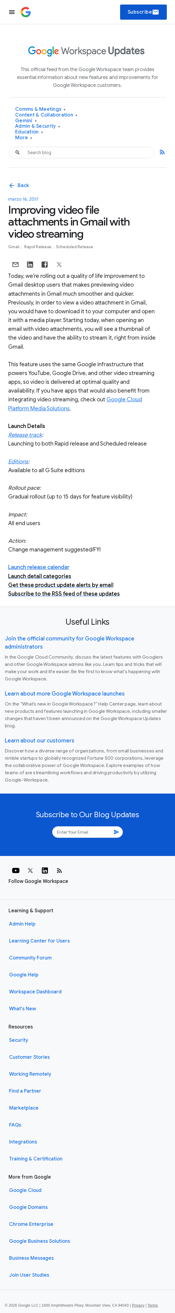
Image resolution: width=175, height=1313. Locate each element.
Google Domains (28, 1207)
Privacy (138, 1305)
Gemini (26, 121)
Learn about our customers (39, 740)
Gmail (14, 246)
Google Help (24, 975)
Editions (18, 461)
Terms (152, 1305)
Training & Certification (35, 1159)
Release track (25, 435)
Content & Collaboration (46, 115)
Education (29, 132)
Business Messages (31, 1258)
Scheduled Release (74, 246)
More (23, 138)
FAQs (15, 1125)
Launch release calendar (38, 567)
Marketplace (24, 1108)
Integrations (23, 1142)
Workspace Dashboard (35, 992)
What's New (22, 1009)
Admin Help (22, 924)
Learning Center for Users (39, 941)
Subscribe (144, 12)
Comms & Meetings (40, 109)
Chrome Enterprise (31, 1224)
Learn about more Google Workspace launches (65, 693)
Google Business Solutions (39, 1241)
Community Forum (30, 958)
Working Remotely (30, 1074)
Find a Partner (25, 1091)
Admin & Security (37, 126)
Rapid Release (38, 246)
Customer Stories (29, 1057)
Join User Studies (29, 1275)
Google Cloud (25, 1190)
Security (18, 1040)
